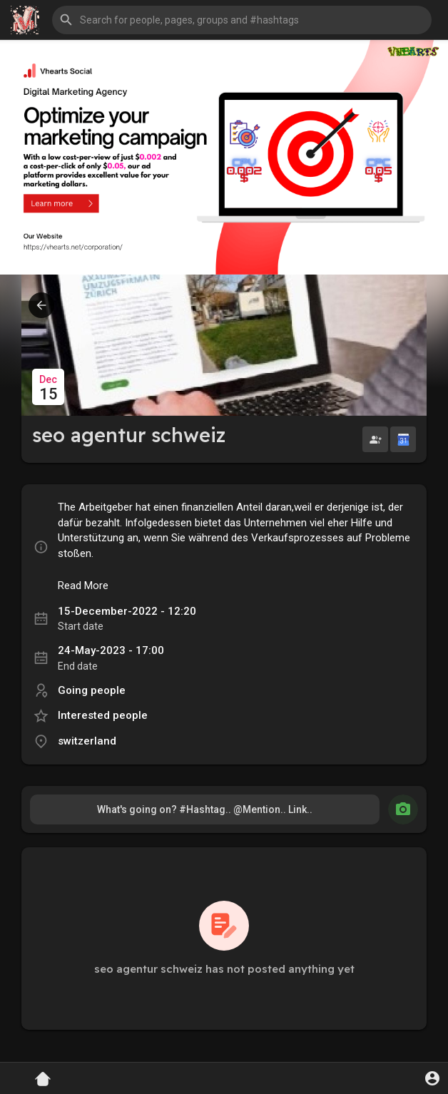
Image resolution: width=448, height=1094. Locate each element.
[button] (242, 20)
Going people (92, 690)
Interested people (103, 715)
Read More (83, 585)
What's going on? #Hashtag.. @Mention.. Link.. (204, 809)
